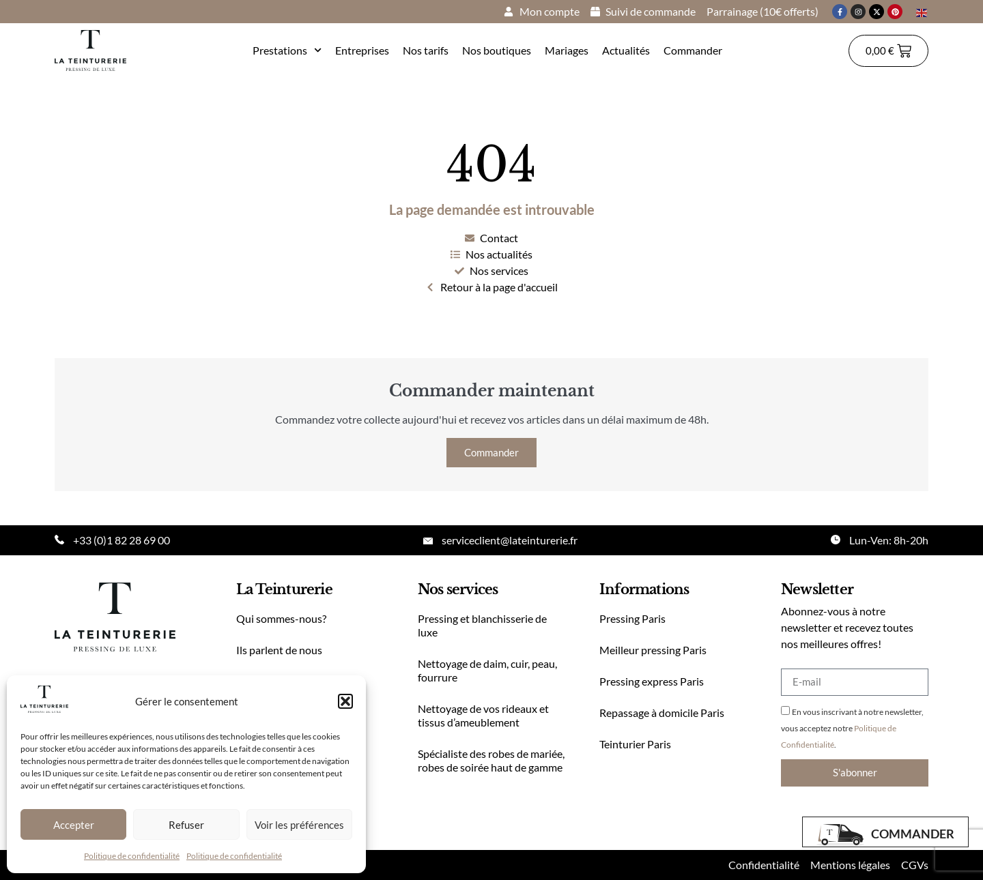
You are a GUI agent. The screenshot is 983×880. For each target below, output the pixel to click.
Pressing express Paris (651, 681)
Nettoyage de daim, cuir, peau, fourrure (487, 670)
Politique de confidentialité (132, 856)
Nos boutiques (496, 50)
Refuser (186, 825)
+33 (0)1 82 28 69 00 (121, 539)
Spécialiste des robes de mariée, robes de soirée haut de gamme (491, 760)
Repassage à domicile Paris (661, 712)
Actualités (626, 50)
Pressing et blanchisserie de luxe (482, 625)
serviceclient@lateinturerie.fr (510, 539)
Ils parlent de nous (279, 649)
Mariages (566, 50)
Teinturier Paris (635, 743)
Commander (693, 50)
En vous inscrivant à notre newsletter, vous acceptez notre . (852, 728)
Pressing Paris (632, 618)
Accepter (73, 825)
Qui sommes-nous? (281, 618)
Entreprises (362, 50)
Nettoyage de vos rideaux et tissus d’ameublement (483, 715)
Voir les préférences (299, 825)
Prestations (287, 50)
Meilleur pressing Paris (653, 649)
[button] (345, 701)
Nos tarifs (425, 50)
